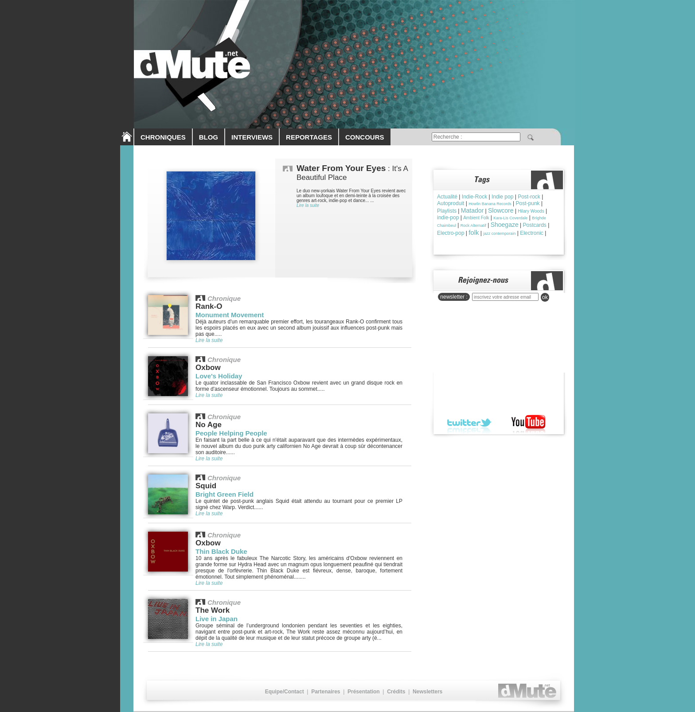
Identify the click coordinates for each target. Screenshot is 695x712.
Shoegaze (505, 224)
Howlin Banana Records (490, 204)
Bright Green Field (224, 494)
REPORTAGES (309, 137)
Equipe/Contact (284, 692)
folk (474, 232)
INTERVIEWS (252, 137)
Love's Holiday (218, 376)
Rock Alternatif (473, 225)
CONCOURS (364, 137)
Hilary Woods (531, 211)
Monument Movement (229, 315)
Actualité (447, 197)
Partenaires (325, 692)
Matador (472, 210)
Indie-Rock (474, 197)
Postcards (535, 225)
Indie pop (502, 197)
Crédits (396, 692)
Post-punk (528, 203)
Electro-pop (450, 233)
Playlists (447, 211)
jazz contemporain (499, 233)
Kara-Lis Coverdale (510, 218)
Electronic (531, 233)
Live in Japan (216, 619)
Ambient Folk (476, 217)
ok (545, 297)
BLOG (208, 137)
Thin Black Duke (221, 551)
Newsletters (427, 692)
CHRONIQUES (163, 137)
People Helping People (231, 433)
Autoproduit (450, 203)
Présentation (364, 692)
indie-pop (448, 217)
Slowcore (501, 210)
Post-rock (529, 197)
